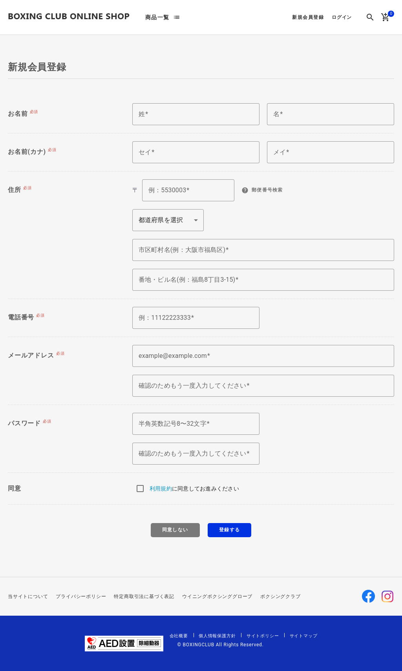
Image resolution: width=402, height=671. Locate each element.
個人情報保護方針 (217, 635)
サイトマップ (304, 635)
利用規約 (161, 488)
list (176, 17)
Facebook (368, 596)
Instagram (387, 596)
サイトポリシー (263, 635)
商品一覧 (157, 17)
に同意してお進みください (194, 488)
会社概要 (179, 635)
